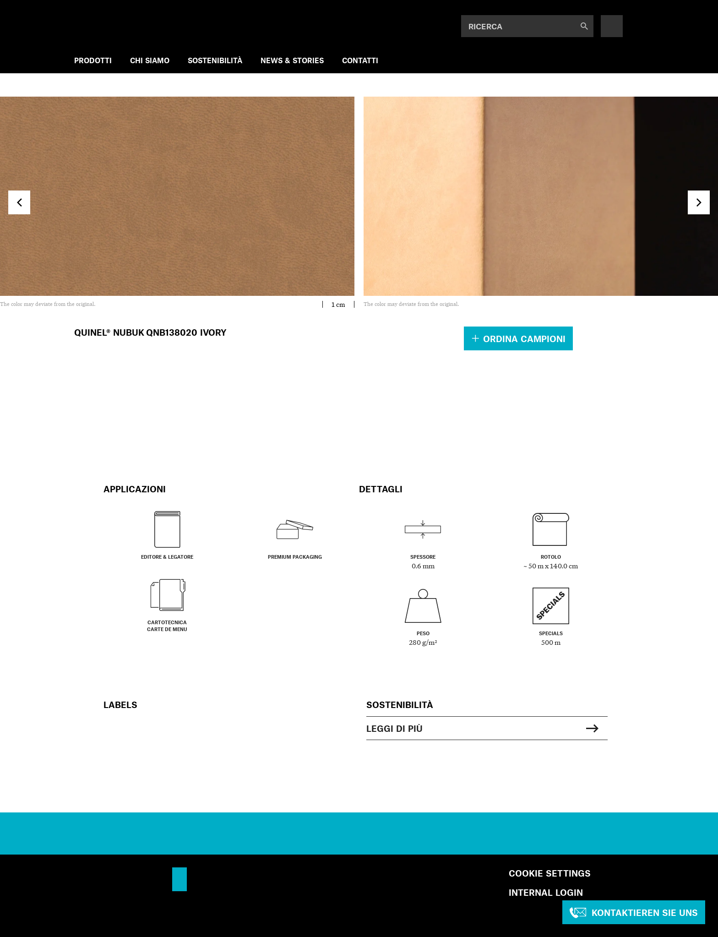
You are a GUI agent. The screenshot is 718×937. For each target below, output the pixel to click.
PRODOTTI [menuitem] (93, 60)
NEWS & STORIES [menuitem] (292, 60)
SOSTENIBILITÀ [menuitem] (215, 60)
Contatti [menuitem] (360, 60)
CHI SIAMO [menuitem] (149, 60)
